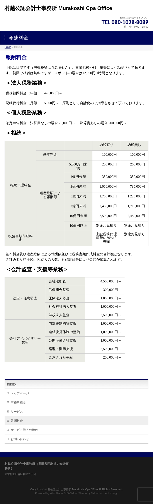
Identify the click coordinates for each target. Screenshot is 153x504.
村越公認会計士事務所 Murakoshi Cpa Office (58, 8)
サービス (17, 411)
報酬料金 (17, 420)
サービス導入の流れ (24, 430)
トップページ (20, 393)
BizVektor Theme (76, 493)
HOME (8, 47)
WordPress (56, 493)
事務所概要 (18, 402)
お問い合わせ (20, 439)
